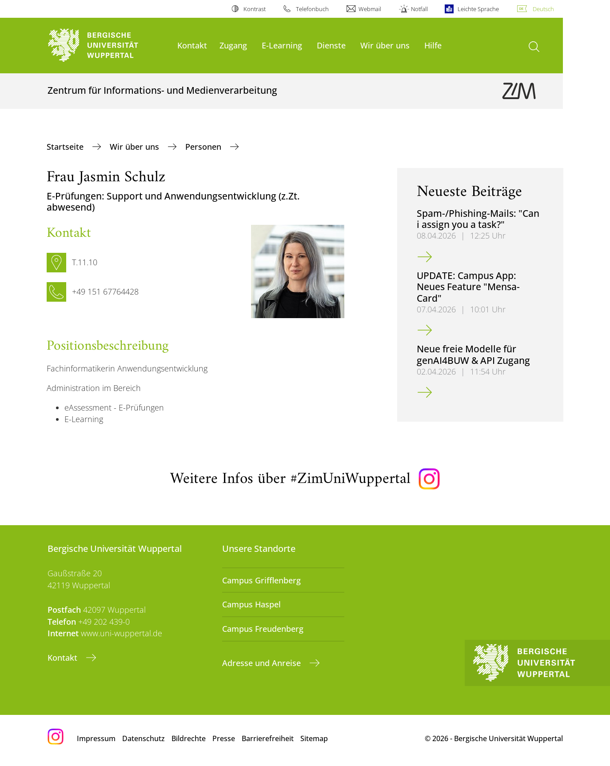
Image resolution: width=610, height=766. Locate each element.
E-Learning (282, 45)
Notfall (419, 9)
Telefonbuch (312, 9)
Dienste (331, 45)
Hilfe (433, 45)
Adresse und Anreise (262, 663)
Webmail (370, 9)
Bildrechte (188, 738)
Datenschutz (143, 738)
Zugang (233, 45)
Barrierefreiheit (268, 738)
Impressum (96, 738)
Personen (204, 146)
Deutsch (543, 9)
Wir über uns (385, 45)
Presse (223, 738)
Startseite (66, 146)
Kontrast (254, 9)
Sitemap (314, 738)
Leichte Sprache (478, 9)
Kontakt (192, 45)
